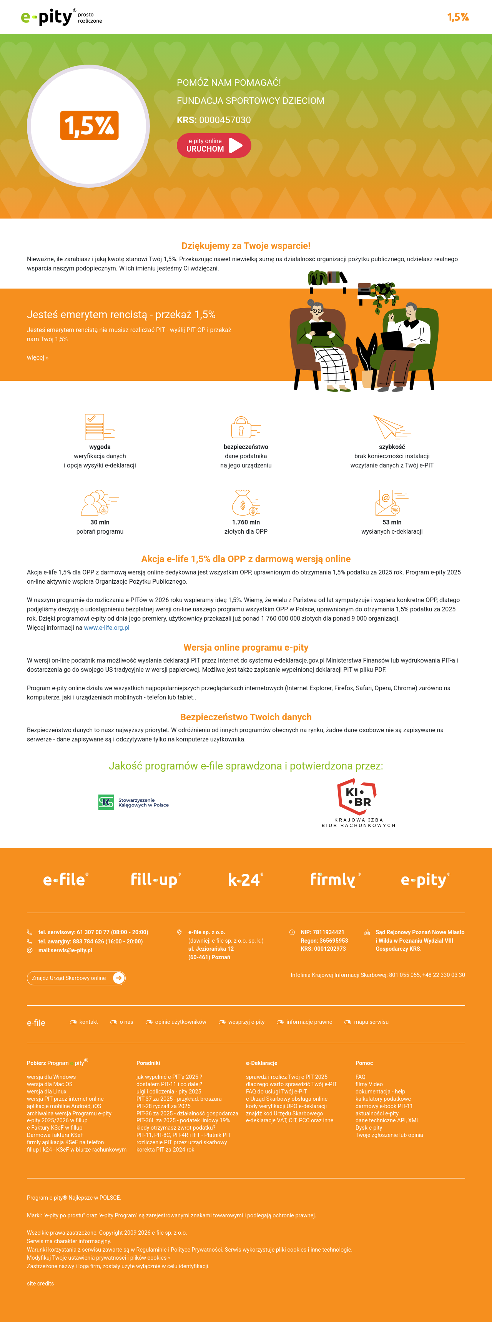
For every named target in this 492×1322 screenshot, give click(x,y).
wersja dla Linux (46, 1091)
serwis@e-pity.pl (71, 950)
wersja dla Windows (51, 1077)
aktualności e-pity (377, 1113)
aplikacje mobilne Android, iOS (64, 1106)
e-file (36, 1023)
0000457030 (214, 120)
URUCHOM (205, 145)
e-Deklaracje (262, 1063)
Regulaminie (151, 1250)
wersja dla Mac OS (50, 1084)
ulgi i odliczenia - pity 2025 (168, 1091)
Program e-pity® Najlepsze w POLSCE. (74, 1198)
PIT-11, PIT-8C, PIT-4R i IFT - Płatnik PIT (183, 1135)
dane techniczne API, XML (387, 1120)
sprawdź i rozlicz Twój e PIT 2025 (286, 1077)
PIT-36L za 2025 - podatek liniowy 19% (183, 1120)
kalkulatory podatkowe (383, 1099)
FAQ (361, 1077)
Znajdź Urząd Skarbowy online (69, 978)
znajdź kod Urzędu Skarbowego (284, 1113)
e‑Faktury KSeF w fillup (55, 1128)
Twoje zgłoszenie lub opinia (389, 1135)
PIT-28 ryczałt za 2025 (163, 1106)
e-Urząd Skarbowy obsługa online (286, 1099)
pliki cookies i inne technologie (313, 1250)
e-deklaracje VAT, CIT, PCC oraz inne (289, 1120)
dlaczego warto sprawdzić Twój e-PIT (291, 1084)
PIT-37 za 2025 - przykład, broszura (179, 1099)
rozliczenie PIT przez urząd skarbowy (181, 1142)
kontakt (89, 1022)
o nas (126, 1022)
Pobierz (57, 1062)
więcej (35, 357)
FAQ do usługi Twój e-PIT (276, 1091)
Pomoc (364, 1063)
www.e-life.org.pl (107, 627)
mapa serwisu (371, 1022)
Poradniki (148, 1063)
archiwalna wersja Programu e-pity (69, 1113)
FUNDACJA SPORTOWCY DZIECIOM (250, 100)
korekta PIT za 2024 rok (165, 1150)
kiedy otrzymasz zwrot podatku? (175, 1128)
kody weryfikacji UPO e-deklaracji (286, 1106)
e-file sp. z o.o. (169, 1233)
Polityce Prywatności (196, 1250)
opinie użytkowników (180, 1022)
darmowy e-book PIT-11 (384, 1106)
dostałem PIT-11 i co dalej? (169, 1084)
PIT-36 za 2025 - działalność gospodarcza (187, 1113)
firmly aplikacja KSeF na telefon (65, 1142)
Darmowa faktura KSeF (55, 1135)
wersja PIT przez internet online (65, 1099)
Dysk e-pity (369, 1128)
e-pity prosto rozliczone (61, 17)
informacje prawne (309, 1022)
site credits (40, 1283)
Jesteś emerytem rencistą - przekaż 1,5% (121, 315)
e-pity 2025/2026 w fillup (57, 1120)
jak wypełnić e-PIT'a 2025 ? (169, 1077)
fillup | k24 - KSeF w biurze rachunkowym (76, 1150)
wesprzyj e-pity (246, 1022)
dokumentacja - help (380, 1091)
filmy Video (369, 1084)
